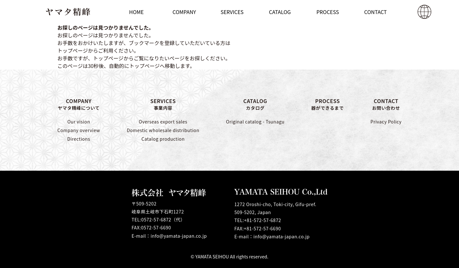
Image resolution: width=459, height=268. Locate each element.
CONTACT (386, 104)
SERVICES (163, 104)
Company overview (78, 130)
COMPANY (78, 104)
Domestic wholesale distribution (163, 130)
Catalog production (163, 139)
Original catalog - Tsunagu (255, 121)
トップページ (108, 58)
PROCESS (327, 104)
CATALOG (255, 104)
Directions (78, 139)
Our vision (78, 121)
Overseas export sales (163, 121)
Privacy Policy (386, 121)
